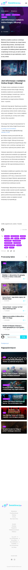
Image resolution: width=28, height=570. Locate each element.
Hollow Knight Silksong (9, 245)
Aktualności (14, 11)
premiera (8, 14)
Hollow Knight (17, 242)
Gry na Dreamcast (14, 545)
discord (16, 238)
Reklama (14, 531)
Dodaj (23, 337)
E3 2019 (11, 247)
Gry (3, 14)
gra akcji (23, 238)
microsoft (4, 17)
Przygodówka (8, 240)
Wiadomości (6, 385)
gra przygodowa (16, 240)
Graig (6, 247)
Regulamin (14, 527)
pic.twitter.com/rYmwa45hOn (8, 128)
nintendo (7, 238)
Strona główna (5, 11)
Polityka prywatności (14, 529)
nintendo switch (16, 14)
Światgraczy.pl (5, 343)
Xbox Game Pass (14, 518)
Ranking (14, 515)
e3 (12, 238)
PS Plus (14, 517)
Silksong (19, 245)
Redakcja (14, 526)
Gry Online (14, 547)
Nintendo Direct (8, 242)
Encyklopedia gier (14, 513)
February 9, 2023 (5, 132)
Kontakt (14, 524)
